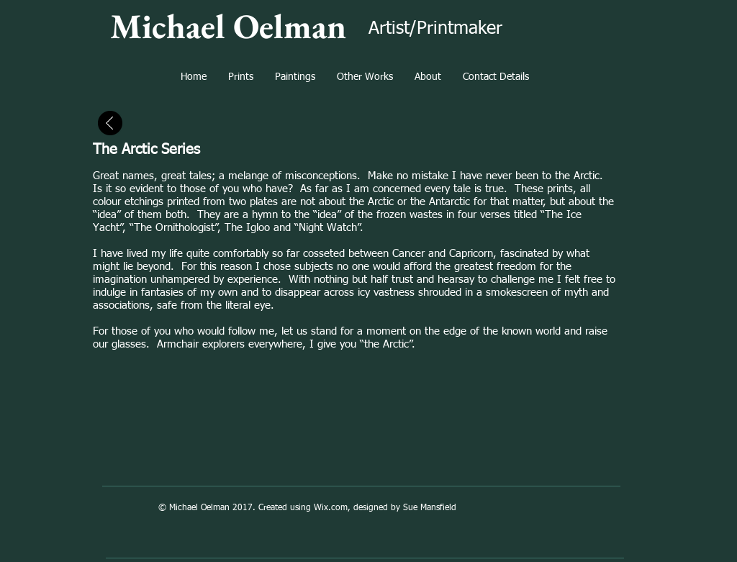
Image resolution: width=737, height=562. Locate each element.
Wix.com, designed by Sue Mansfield (385, 508)
